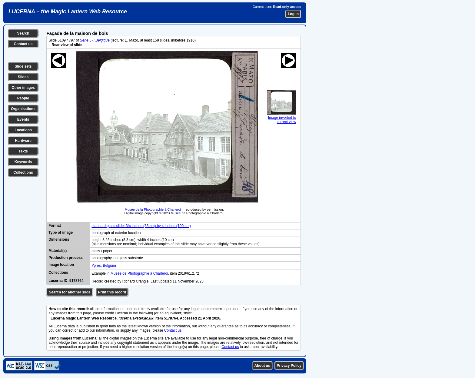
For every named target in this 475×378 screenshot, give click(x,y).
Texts (23, 151)
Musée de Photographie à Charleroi (139, 273)
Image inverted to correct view (281, 117)
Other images (23, 87)
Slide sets (23, 66)
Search (23, 33)
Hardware (23, 141)
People (23, 98)
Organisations (23, 109)
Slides (23, 77)
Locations (23, 130)
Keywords (23, 162)
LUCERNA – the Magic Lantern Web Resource (67, 11)
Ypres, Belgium (103, 265)
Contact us (23, 44)
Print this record (112, 292)
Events (23, 119)
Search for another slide (69, 292)
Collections (23, 172)
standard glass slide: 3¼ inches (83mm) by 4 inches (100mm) (141, 226)
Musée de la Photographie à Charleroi (153, 209)
